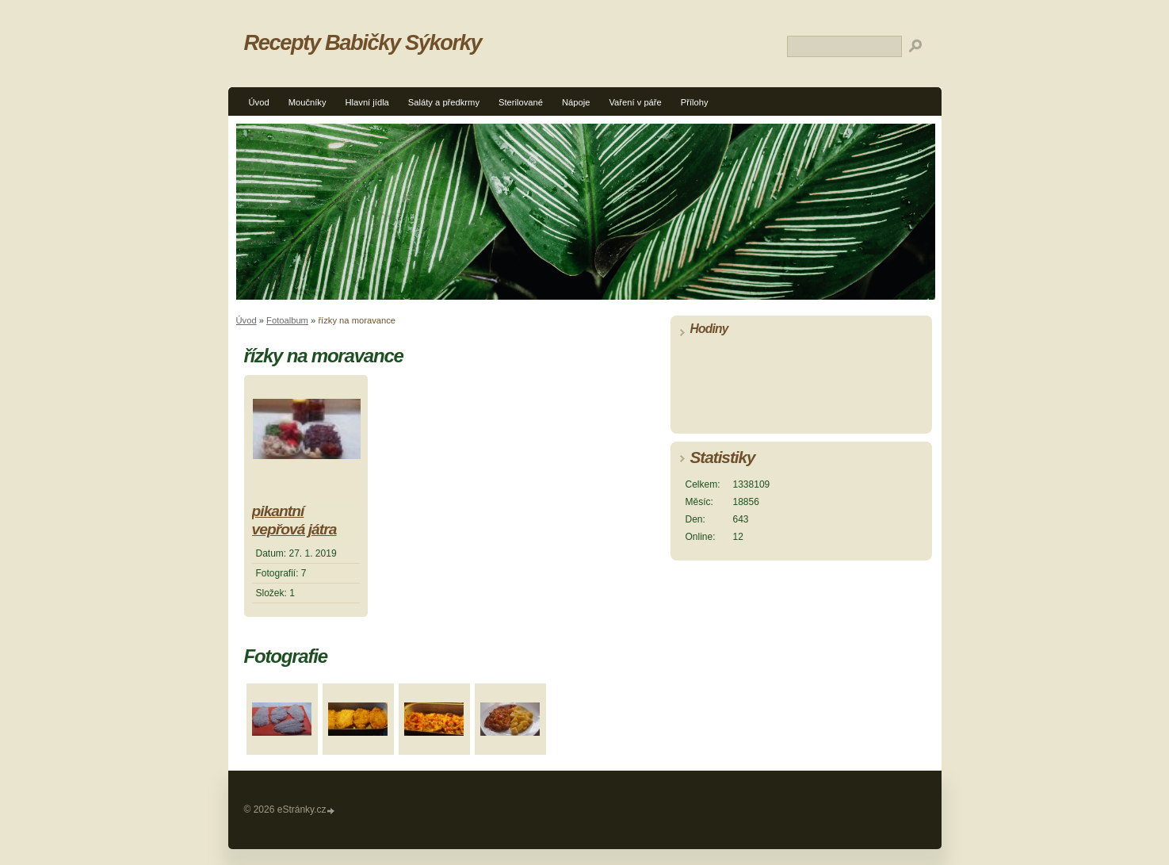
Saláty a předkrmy (443, 102)
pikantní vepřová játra (294, 520)
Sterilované (521, 102)
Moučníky (307, 102)
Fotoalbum (287, 320)
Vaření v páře (635, 102)
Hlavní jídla (367, 102)
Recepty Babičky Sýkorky (363, 42)
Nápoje (576, 102)
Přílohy (695, 102)
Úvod (259, 102)
